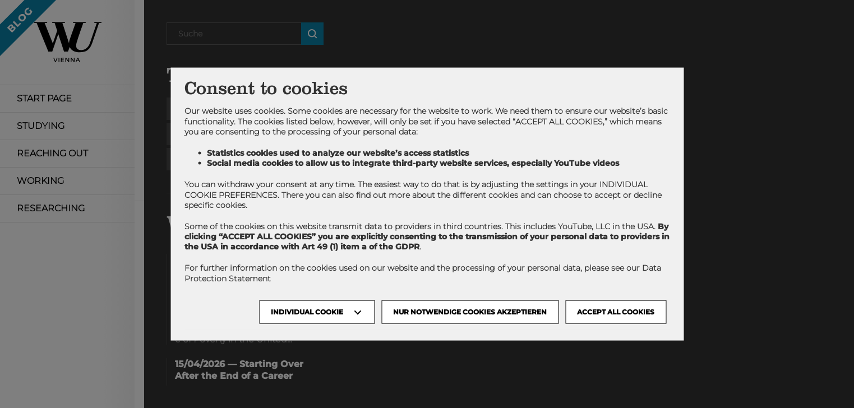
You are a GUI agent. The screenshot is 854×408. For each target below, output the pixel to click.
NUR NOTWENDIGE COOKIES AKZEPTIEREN (470, 311)
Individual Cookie (307, 311)
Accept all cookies (615, 311)
